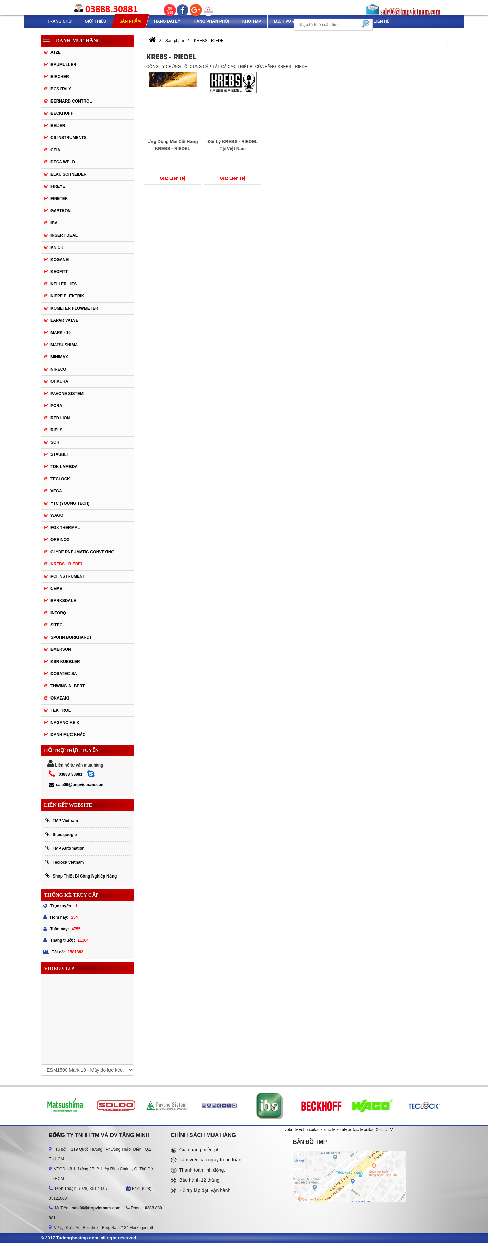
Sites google (61, 834)
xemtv (341, 1129)
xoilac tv (327, 1129)
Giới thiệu (95, 21)
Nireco (58, 369)
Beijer (57, 125)
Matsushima (64, 344)
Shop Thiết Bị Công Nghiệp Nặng (81, 876)
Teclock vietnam (64, 862)
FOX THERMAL (65, 527)
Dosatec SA (63, 673)
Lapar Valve (64, 320)
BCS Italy (60, 89)
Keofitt (59, 271)
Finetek (59, 198)
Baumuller (63, 64)
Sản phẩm (130, 21)
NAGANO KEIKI (65, 722)
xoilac (314, 1129)
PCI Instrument (67, 576)
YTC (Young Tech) (69, 503)
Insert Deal (64, 235)
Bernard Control (71, 101)
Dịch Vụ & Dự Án (291, 21)
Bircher (59, 76)
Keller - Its (63, 284)
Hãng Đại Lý (167, 21)
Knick (56, 247)
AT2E (55, 52)
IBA (54, 223)
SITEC (56, 625)
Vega (56, 491)
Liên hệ (381, 21)
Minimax (59, 357)
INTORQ (58, 613)
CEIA (55, 150)
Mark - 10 (60, 332)
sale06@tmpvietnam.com (77, 784)
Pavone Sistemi (67, 393)
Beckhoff (61, 113)
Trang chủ (59, 21)
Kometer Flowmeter (74, 308)
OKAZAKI (59, 698)
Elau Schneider (68, 174)
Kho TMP (251, 21)
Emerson (60, 649)
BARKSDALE (63, 600)
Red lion (60, 418)
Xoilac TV (384, 1129)
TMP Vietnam (61, 820)
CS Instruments (68, 137)
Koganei (59, 259)
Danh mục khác (68, 734)
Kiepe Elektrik (67, 296)
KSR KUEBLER (65, 661)
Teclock (60, 478)
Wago (56, 515)
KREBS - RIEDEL (66, 564)
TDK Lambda (64, 466)
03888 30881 (70, 774)
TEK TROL (60, 710)
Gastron (60, 210)
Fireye (57, 186)
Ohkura (59, 381)
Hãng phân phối (211, 21)
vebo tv (291, 1129)
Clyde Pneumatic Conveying (82, 552)
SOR (54, 442)
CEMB (56, 588)
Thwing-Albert (67, 686)
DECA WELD (62, 162)
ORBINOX (59, 539)
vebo (303, 1129)
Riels (56, 430)
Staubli (59, 454)
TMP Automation (65, 848)
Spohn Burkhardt (71, 637)
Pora (56, 405)
